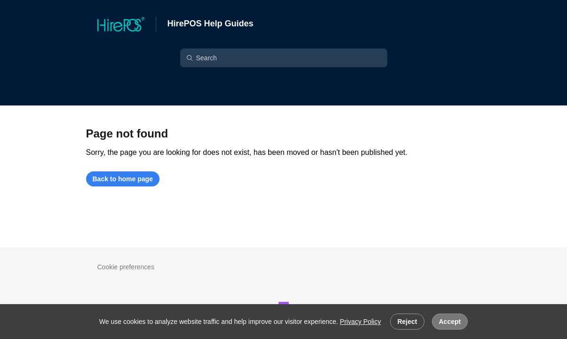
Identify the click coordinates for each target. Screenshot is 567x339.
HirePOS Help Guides (211, 23)
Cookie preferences (125, 267)
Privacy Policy (360, 321)
